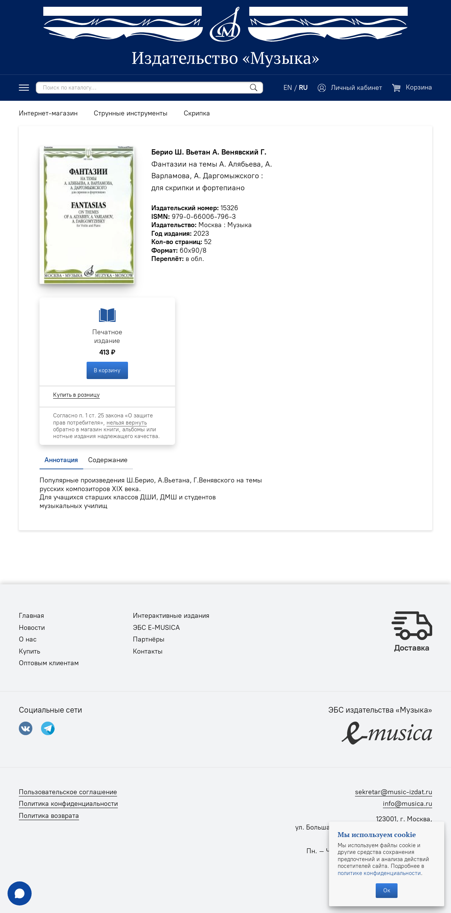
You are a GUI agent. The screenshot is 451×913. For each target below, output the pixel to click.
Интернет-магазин (48, 113)
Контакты (148, 651)
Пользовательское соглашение (68, 792)
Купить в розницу (76, 394)
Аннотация (61, 460)
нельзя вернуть (127, 422)
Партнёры (149, 639)
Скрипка (197, 113)
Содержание (108, 460)
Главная (31, 615)
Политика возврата (49, 815)
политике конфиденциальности (379, 873)
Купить (29, 651)
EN (287, 87)
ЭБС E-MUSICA (156, 627)
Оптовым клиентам (49, 663)
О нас (28, 639)
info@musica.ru (407, 803)
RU (303, 87)
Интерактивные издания (171, 615)
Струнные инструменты (131, 113)
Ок (386, 890)
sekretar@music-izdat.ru (393, 792)
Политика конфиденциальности (68, 803)
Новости (32, 627)
